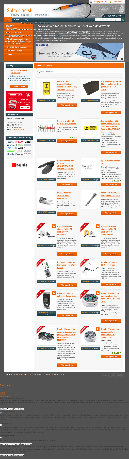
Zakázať (3, 409)
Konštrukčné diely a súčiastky (16, 47)
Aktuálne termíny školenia (13, 29)
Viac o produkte (67, 105)
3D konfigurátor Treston (44, 35)
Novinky (49, 72)
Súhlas (2, 393)
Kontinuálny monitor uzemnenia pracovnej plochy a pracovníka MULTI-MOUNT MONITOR (66, 334)
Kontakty (47, 374)
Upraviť (10, 409)
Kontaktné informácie (12, 42)
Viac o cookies (5, 396)
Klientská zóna (59, 374)
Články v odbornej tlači (27, 35)
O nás (22, 42)
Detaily (2, 394)
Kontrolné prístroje (12, 43)
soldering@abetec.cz (19, 129)
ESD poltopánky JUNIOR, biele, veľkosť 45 (64, 195)
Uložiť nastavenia (13, 444)
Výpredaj (9, 54)
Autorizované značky (11, 35)
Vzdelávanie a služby (13, 51)
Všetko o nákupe (12, 374)
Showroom (24, 374)
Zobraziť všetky (19, 86)
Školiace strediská (43, 29)
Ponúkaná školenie (30, 29)
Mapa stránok (36, 374)
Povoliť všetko (19, 409)
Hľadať (123, 19)
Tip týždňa (40, 72)
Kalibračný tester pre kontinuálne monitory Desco (66, 265)
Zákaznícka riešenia (42, 23)
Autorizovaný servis (28, 23)
